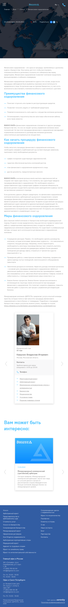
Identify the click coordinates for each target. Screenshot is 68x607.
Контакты (44, 537)
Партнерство (45, 534)
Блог (42, 531)
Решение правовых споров (30, 400)
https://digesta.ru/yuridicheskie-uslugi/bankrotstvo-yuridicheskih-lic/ (30, 306)
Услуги (5, 510)
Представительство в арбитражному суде (11, 517)
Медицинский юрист (10, 543)
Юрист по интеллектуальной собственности (19, 552)
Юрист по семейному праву (13, 549)
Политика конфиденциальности (53, 602)
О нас (43, 525)
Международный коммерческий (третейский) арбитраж (31, 472)
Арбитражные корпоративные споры (17, 540)
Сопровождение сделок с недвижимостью (50, 511)
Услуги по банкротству (11, 525)
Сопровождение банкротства (14, 528)
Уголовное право (26, 397)
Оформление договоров (12, 534)
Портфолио (45, 518)
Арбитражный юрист (27, 382)
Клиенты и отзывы (48, 522)
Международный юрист (28, 379)
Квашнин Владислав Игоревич (32, 354)
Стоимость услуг (9, 522)
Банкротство (24, 391)
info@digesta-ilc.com (11, 571)
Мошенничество (26, 394)
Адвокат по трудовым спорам (14, 546)
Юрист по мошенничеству (50, 515)
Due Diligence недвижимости (14, 537)
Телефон (23, 372)
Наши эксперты (46, 528)
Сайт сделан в (56, 600)
